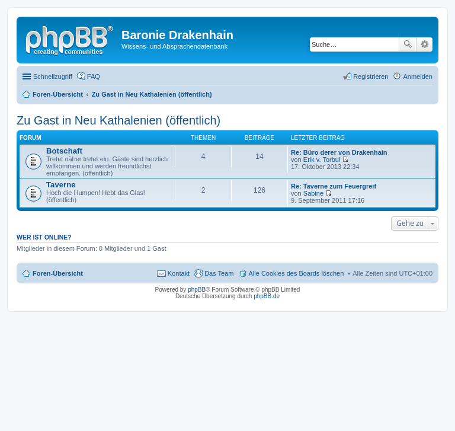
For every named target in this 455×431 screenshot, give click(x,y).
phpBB (197, 289)
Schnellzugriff (52, 76)
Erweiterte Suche (424, 44)
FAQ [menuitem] (93, 76)
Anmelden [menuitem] (417, 76)
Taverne (61, 184)
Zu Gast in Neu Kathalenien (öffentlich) (118, 120)
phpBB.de (267, 296)
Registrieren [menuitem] (370, 76)
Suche (407, 44)
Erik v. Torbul (322, 159)
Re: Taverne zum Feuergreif (333, 186)
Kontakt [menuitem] (179, 273)
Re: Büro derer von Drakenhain (339, 152)
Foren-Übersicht (58, 273)
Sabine (313, 193)
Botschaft (64, 150)
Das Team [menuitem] (218, 273)
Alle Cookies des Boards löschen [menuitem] (296, 273)
